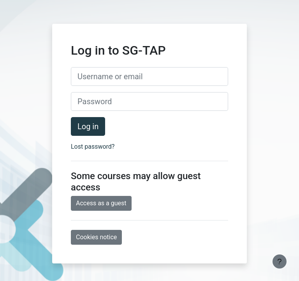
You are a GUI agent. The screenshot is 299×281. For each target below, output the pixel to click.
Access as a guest (101, 203)
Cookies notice (96, 237)
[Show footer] (280, 261)
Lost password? (92, 146)
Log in (87, 126)
